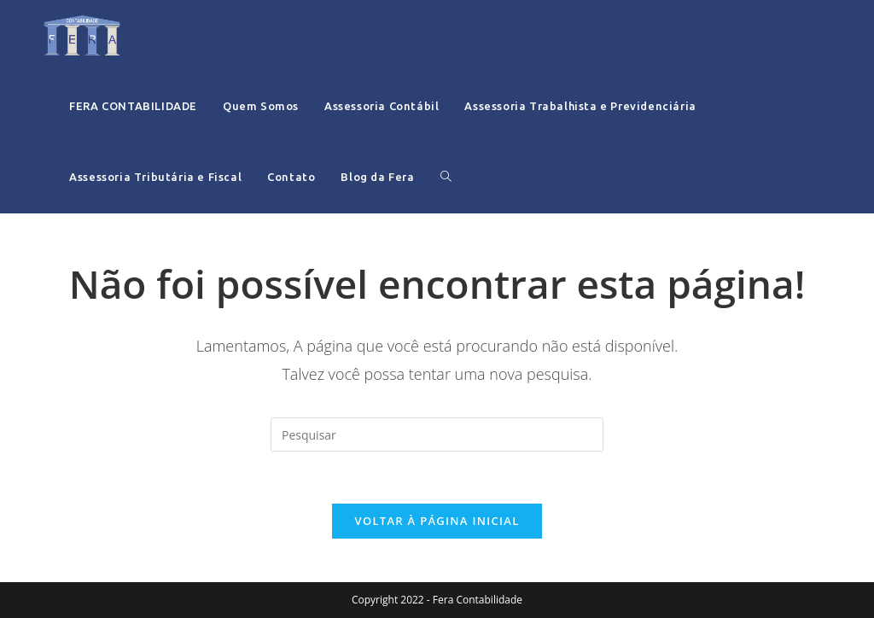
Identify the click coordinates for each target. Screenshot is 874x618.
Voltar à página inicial (436, 520)
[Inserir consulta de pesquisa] (437, 434)
